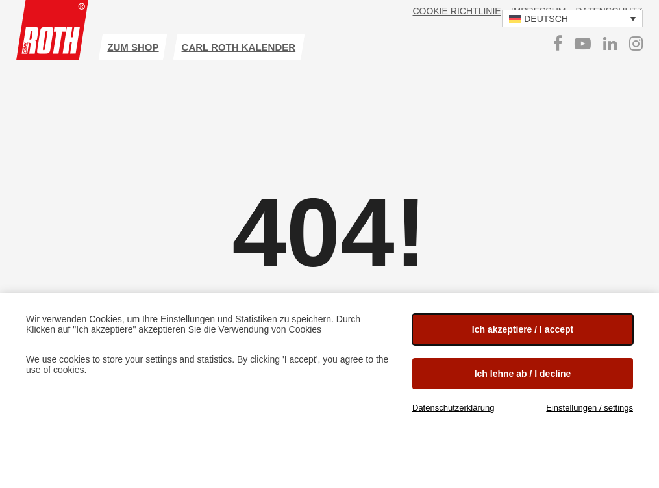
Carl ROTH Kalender (239, 47)
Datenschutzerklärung (453, 408)
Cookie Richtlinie (457, 11)
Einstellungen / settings (589, 408)
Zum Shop (132, 47)
